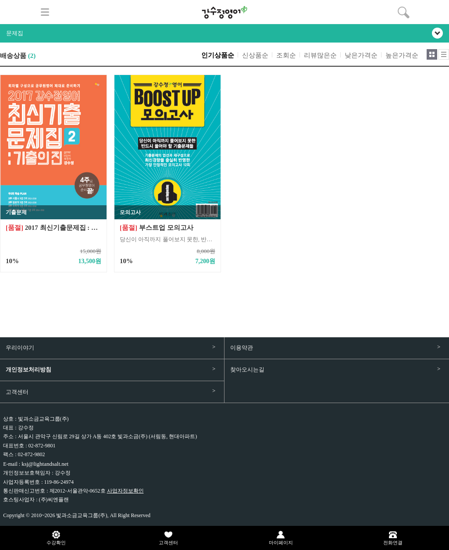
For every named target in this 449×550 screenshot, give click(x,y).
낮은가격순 (361, 55)
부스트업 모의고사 (156, 228)
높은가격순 (401, 55)
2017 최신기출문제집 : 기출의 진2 (53, 228)
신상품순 (255, 55)
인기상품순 (217, 55)
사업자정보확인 (125, 491)
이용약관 (241, 347)
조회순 (286, 55)
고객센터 (17, 392)
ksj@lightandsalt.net (44, 464)
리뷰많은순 (320, 55)
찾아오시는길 (247, 369)
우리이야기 (20, 347)
